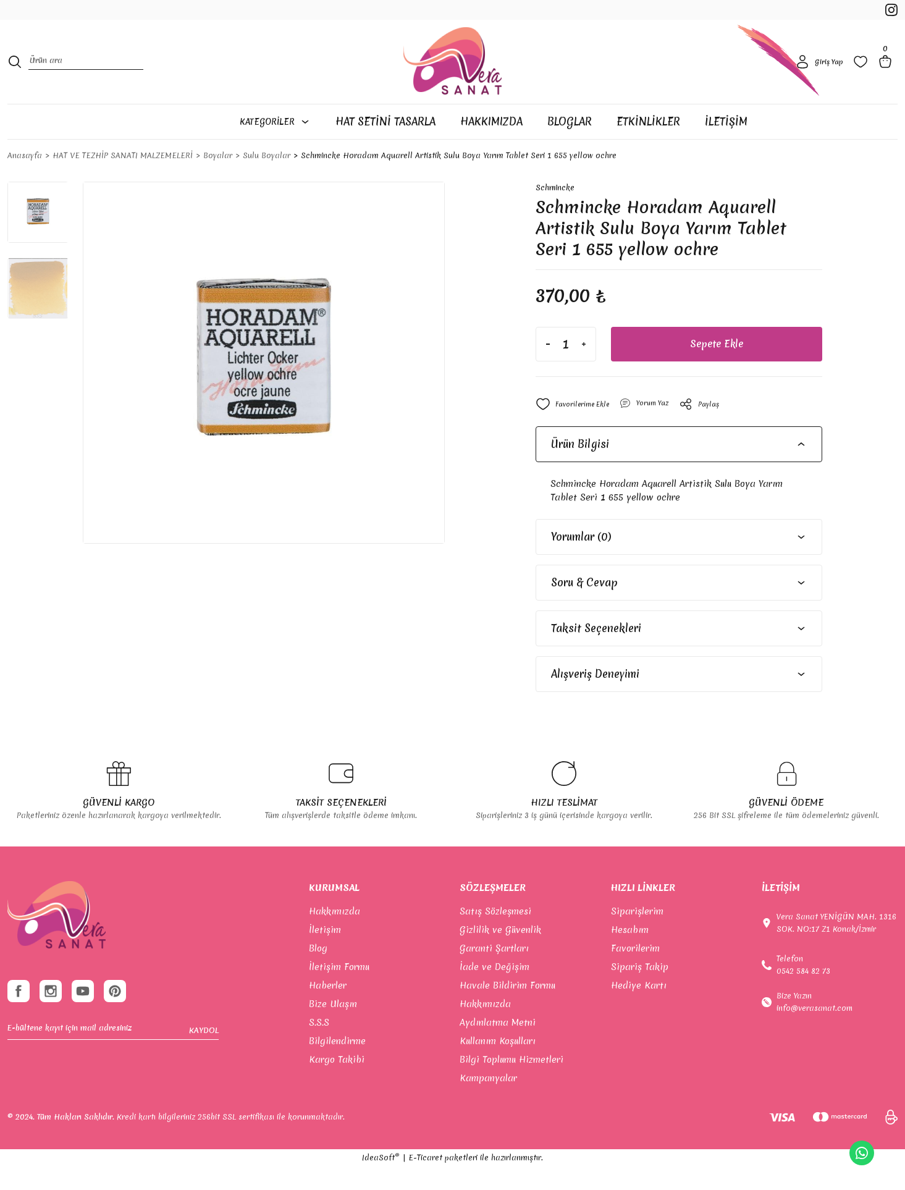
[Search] (85, 77)
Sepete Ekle (716, 368)
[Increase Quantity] (583, 367)
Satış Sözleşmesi (495, 935)
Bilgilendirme (337, 1064)
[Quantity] (566, 367)
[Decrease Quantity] (548, 367)
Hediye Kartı (639, 1009)
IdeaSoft (381, 1181)
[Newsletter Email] (113, 1062)
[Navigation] (282, 144)
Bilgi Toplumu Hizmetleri (511, 1083)
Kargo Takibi (336, 1083)
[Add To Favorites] (577, 427)
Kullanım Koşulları (498, 1064)
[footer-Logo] (56, 939)
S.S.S (319, 1046)
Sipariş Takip (639, 990)
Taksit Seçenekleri (596, 651)
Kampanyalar (488, 1101)
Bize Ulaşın (333, 1027)
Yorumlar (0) (581, 560)
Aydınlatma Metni (498, 1046)
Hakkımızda (334, 935)
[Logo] (452, 76)
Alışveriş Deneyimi (595, 697)
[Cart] (888, 76)
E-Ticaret (425, 1181)
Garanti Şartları (494, 972)
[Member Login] (817, 76)
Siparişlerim (637, 935)
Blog (318, 972)
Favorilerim (635, 972)
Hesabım (630, 953)
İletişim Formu (339, 990)
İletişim (325, 953)
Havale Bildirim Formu (507, 1009)
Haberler (328, 1009)
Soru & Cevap (584, 606)
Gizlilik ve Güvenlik (500, 953)
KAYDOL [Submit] (204, 1062)
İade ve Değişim (494, 990)
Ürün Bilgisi (580, 467)
